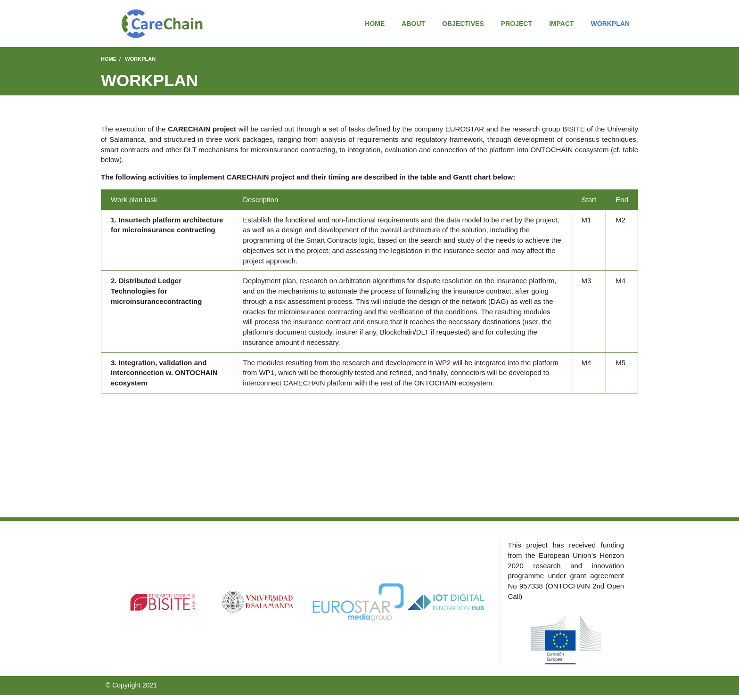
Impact (561, 23)
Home (375, 23)
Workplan (610, 23)
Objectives (463, 23)
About (413, 23)
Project (516, 23)
